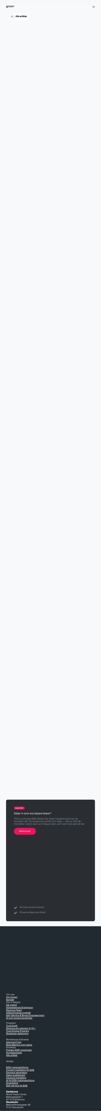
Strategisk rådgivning (17, 1034)
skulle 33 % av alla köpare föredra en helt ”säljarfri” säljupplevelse (47, 115)
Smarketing (12, 1083)
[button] (94, 7)
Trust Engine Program (17, 1031)
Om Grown (11, 997)
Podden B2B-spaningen (19, 1050)
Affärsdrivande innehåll (18, 1013)
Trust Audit (11, 1026)
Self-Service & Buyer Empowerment (25, 1016)
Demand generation (16, 1073)
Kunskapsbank (14, 1053)
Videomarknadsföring (62, 26)
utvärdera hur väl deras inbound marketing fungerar (40, 333)
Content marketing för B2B (20, 1070)
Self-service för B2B (16, 1086)
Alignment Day (14, 1042)
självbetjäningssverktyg (29, 296)
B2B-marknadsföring (17, 1068)
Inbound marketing (16, 1078)
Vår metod (11, 1005)
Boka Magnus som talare (19, 1045)
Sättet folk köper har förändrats (51, 68)
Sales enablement (15, 1075)
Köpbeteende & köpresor (19, 1008)
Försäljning (29, 26)
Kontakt (10, 1000)
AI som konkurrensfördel (19, 1018)
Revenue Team (44, 26)
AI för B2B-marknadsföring (20, 1081)
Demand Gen (16, 26)
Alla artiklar (18, 16)
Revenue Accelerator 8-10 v (20, 1029)
